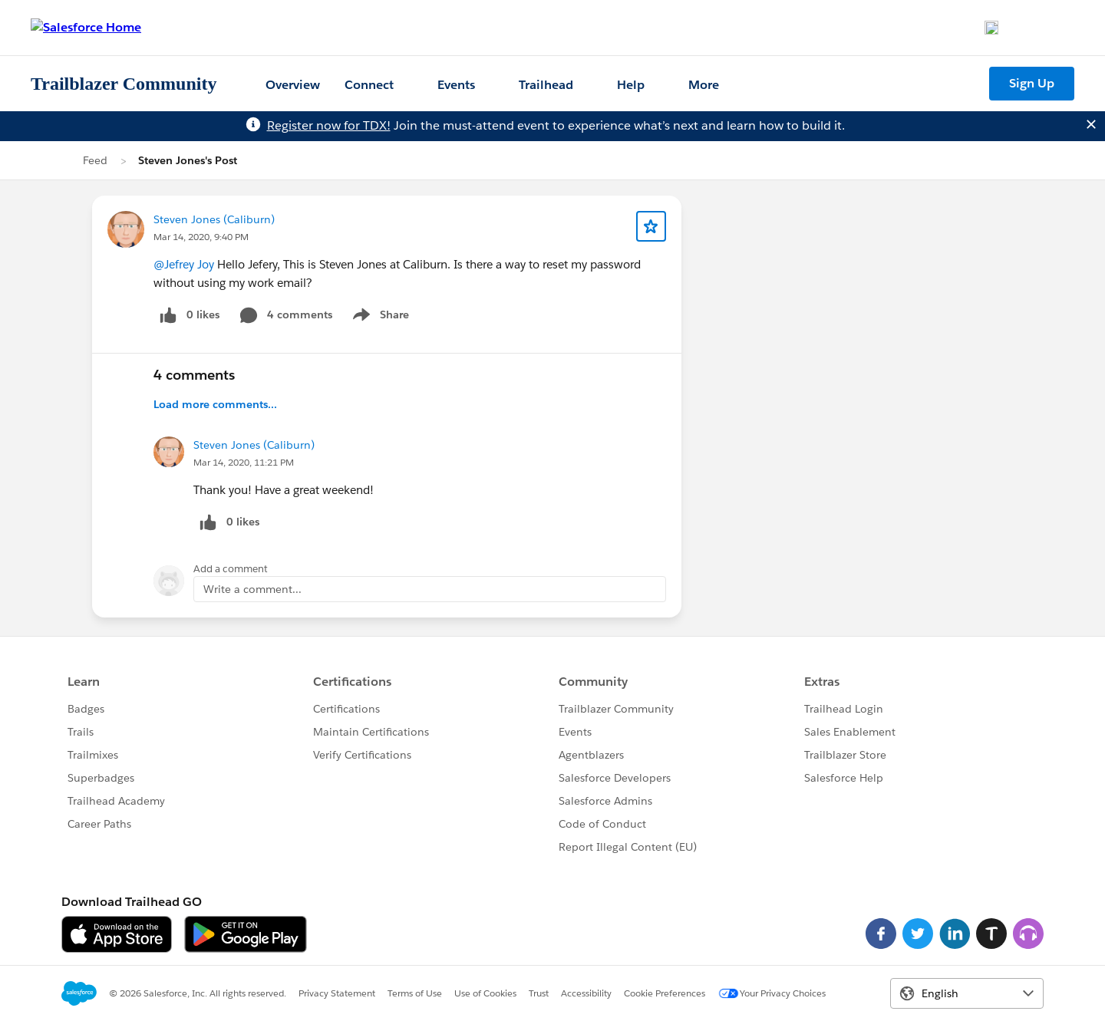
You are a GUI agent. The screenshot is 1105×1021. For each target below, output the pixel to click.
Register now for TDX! (329, 125)
